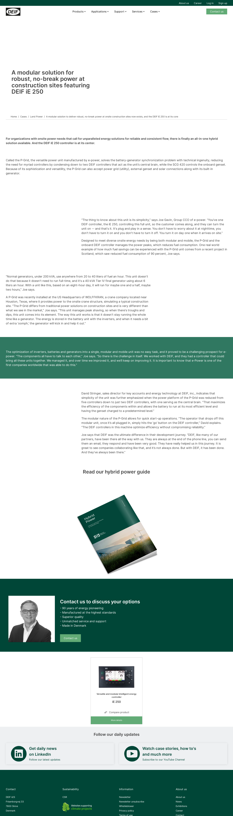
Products (77, 11)
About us (184, 3)
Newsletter (125, 797)
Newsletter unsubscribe (131, 801)
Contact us (216, 11)
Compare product (116, 712)
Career (198, 3)
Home (14, 116)
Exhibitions (181, 806)
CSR (64, 797)
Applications (98, 11)
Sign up (222, 3)
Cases (154, 11)
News (179, 801)
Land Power (36, 116)
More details (116, 720)
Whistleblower (126, 806)
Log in (210, 3)
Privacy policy (126, 810)
